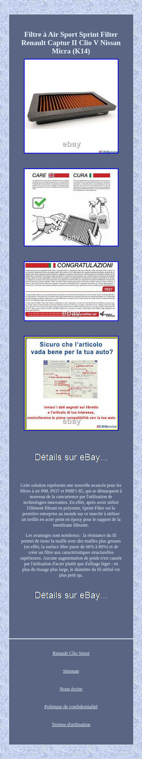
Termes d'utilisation (70, 724)
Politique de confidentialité (71, 706)
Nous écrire (70, 689)
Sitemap (71, 671)
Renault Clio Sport (71, 653)
